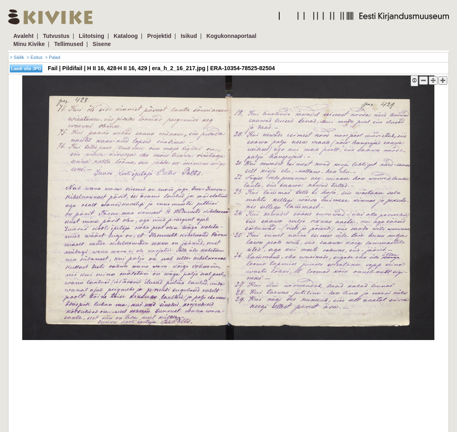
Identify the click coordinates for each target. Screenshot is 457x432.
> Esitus (34, 57)
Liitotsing (91, 36)
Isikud (189, 36)
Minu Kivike (29, 44)
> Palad (52, 57)
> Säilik (17, 57)
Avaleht (23, 36)
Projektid (159, 36)
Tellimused (68, 44)
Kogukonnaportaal (231, 36)
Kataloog (126, 36)
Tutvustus (56, 36)
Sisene (102, 44)
